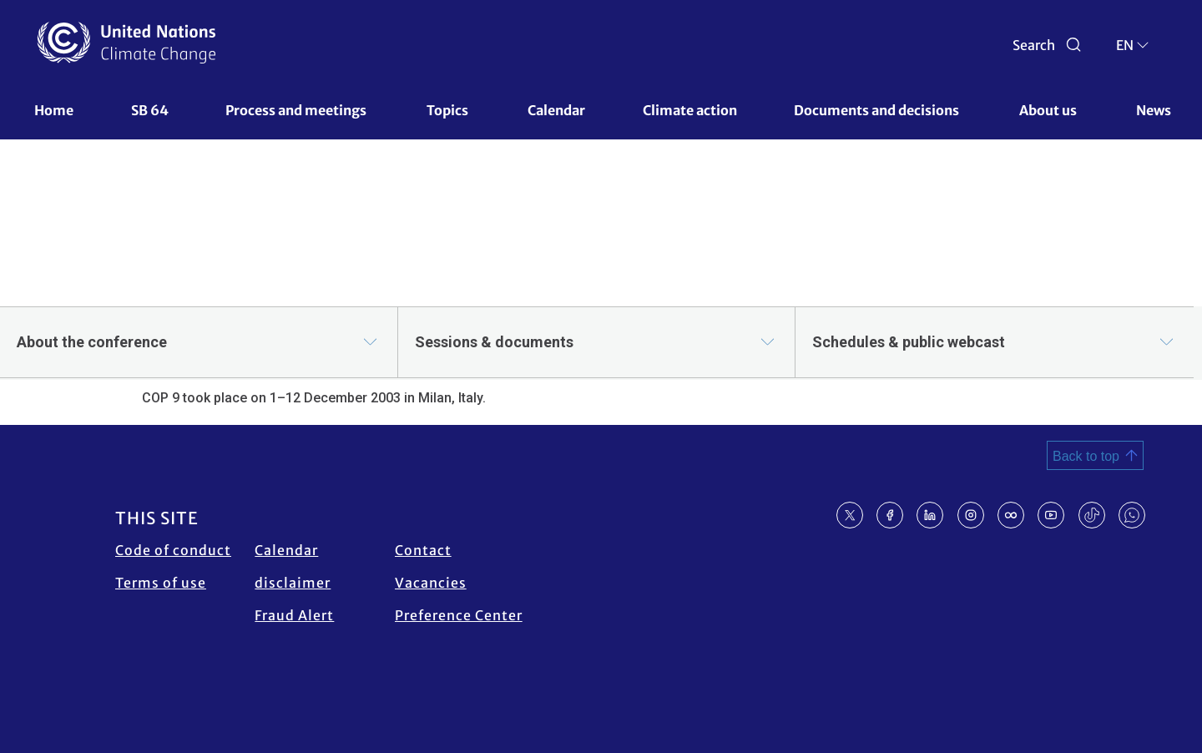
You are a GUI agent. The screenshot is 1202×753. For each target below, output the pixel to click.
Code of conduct (173, 550)
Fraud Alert (294, 615)
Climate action (690, 110)
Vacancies (431, 582)
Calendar (556, 110)
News (1153, 110)
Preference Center (459, 615)
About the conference (92, 342)
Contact (423, 550)
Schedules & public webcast (908, 342)
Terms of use (160, 582)
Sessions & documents (494, 342)
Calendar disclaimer (293, 566)
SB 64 (150, 110)
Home (53, 110)
